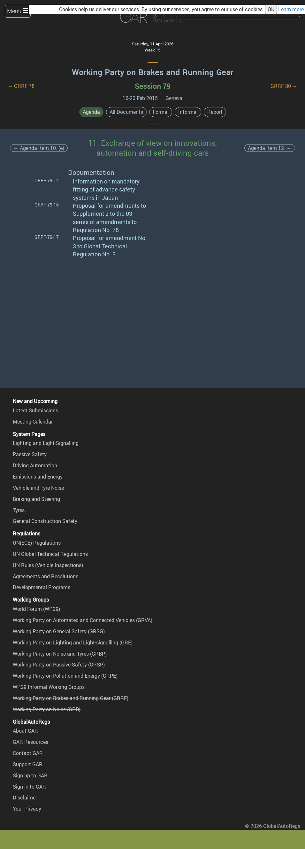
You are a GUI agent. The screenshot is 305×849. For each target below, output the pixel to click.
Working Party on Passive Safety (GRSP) (59, 664)
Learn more (291, 9)
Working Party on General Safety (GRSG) (59, 631)
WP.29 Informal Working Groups (49, 686)
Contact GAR (28, 753)
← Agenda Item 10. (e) (38, 148)
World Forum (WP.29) (36, 608)
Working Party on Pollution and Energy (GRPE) (65, 675)
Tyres (19, 510)
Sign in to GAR (29, 786)
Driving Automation (35, 465)
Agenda (91, 111)
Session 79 (152, 86)
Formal (161, 111)
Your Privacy (27, 808)
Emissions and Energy (38, 476)
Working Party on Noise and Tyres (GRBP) (60, 653)
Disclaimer (25, 797)
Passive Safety (30, 454)
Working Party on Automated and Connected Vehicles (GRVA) (82, 620)
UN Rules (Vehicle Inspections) (48, 565)
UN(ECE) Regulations (37, 542)
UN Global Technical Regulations (50, 553)
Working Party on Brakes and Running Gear (152, 72)
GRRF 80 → (284, 86)
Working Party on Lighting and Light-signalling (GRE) (73, 642)
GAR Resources (30, 741)
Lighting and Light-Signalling (46, 443)
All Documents (126, 111)
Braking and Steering (36, 498)
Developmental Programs (41, 587)
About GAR (25, 730)
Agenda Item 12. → (270, 148)
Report (215, 111)
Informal (188, 111)
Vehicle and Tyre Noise (38, 487)
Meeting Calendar (33, 421)
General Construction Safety (45, 521)
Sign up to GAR (30, 775)
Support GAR (27, 764)
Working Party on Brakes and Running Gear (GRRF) (70, 698)
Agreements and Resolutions (45, 576)
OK (271, 9)
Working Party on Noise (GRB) (46, 709)
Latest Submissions (35, 410)
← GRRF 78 (21, 86)
